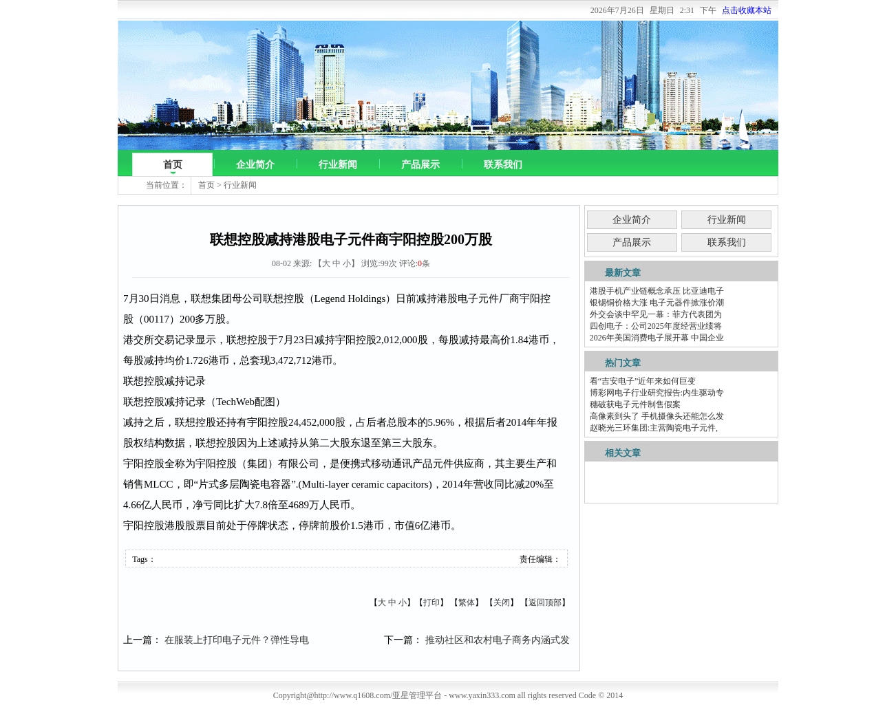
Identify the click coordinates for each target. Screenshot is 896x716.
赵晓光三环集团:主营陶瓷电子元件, (654, 428)
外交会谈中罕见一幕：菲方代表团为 (656, 314)
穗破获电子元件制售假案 (635, 404)
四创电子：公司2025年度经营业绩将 (656, 326)
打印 (431, 602)
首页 (172, 165)
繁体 (466, 602)
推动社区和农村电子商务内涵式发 (497, 640)
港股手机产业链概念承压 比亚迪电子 (657, 291)
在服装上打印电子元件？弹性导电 (236, 640)
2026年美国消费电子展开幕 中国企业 (657, 338)
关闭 (501, 602)
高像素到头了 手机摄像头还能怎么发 (657, 416)
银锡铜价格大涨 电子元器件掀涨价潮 (657, 302)
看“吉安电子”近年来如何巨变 (643, 381)
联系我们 (503, 165)
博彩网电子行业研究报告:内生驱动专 (657, 393)
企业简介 (255, 165)
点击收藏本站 (746, 10)
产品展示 (420, 165)
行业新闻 (338, 165)
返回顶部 (545, 602)
